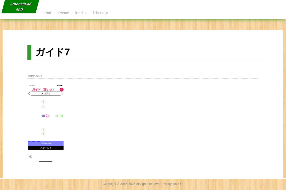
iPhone (63, 13)
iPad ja (81, 13)
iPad (47, 13)
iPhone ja (100, 13)
